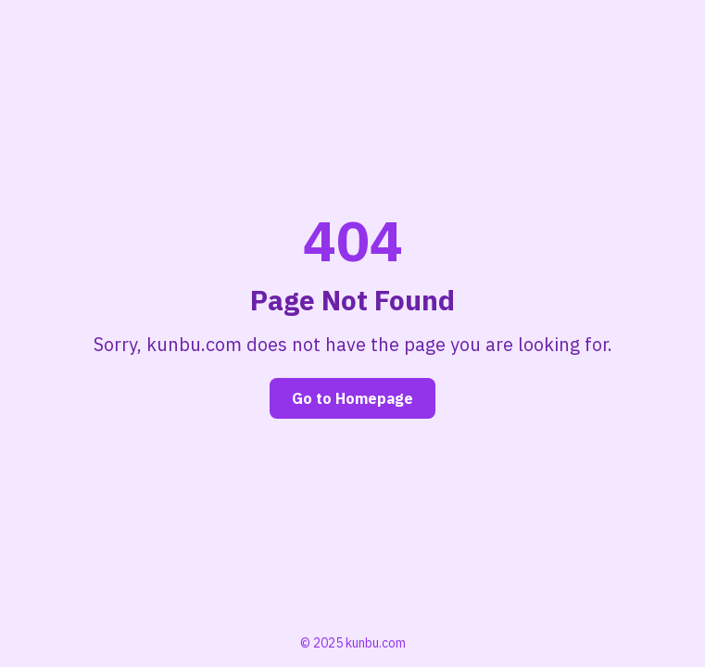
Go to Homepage (352, 398)
